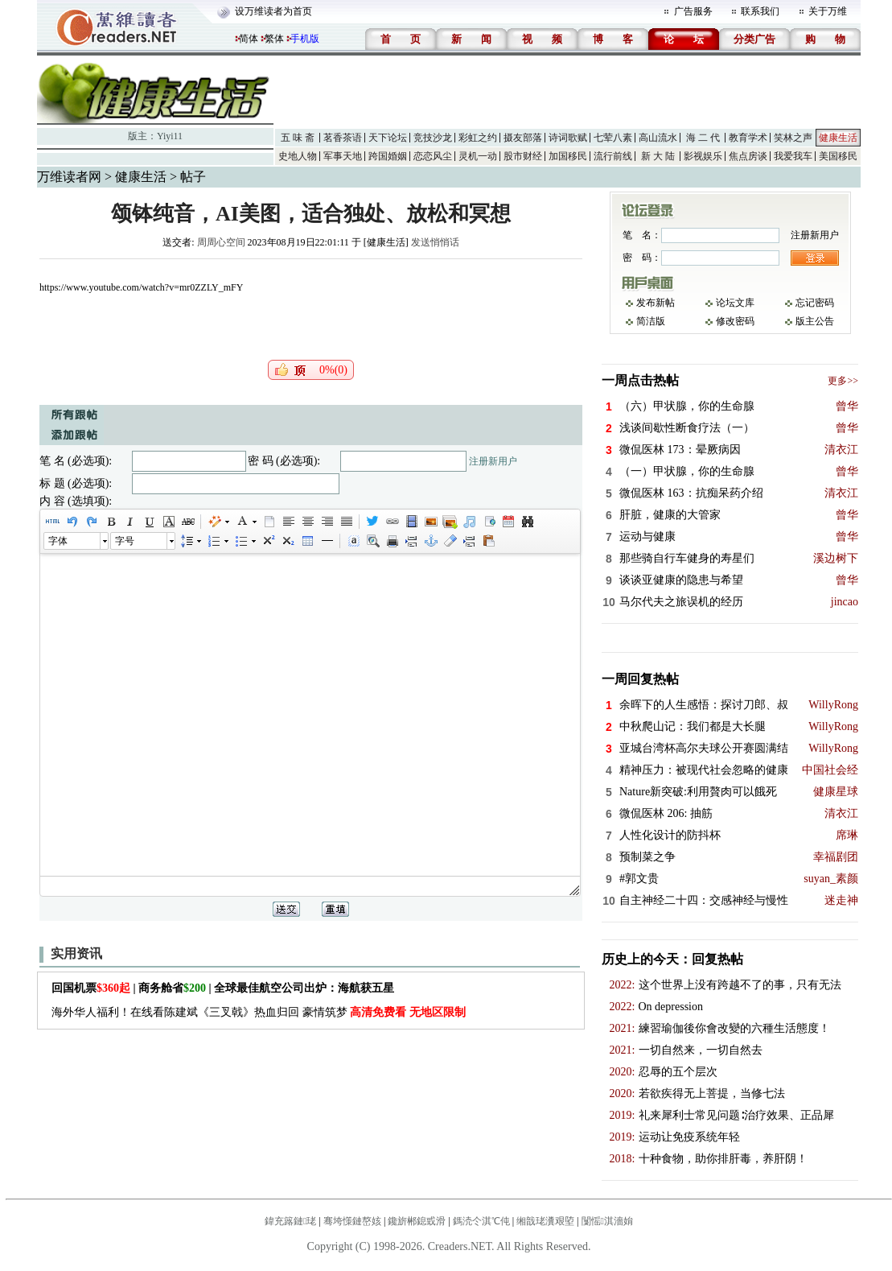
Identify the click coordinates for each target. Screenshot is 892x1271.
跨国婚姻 (387, 156)
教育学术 (748, 137)
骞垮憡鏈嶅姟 (352, 1221)
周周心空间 (221, 242)
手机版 (304, 38)
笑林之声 (793, 137)
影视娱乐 (703, 156)
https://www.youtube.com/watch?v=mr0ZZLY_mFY (141, 287)
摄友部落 (523, 137)
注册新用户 (493, 461)
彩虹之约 (477, 137)
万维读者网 (69, 177)
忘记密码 (814, 302)
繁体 (274, 38)
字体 (58, 541)
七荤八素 (613, 137)
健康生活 (838, 137)
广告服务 (693, 11)
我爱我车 (793, 156)
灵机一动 (477, 156)
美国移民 (838, 156)
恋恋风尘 (432, 156)
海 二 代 (703, 137)
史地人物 (297, 156)
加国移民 (568, 156)
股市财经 (523, 156)
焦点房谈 (748, 156)
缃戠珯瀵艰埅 (545, 1221)
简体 (248, 38)
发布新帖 (655, 302)
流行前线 (613, 156)
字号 (124, 541)
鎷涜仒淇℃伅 (481, 1221)
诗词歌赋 (568, 137)
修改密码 (735, 321)
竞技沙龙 (432, 137)
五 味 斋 (297, 137)
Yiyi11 (170, 136)
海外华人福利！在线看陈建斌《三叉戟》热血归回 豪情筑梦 (258, 1012)
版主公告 (814, 321)
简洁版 (650, 321)
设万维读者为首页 (273, 11)
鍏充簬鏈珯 (290, 1221)
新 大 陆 (658, 156)
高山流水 (658, 137)
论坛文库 (735, 302)
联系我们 (760, 11)
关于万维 (827, 11)
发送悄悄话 (435, 242)
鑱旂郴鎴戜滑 (417, 1221)
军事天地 (342, 156)
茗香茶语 (342, 137)
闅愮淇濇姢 (607, 1221)
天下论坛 (387, 137)
